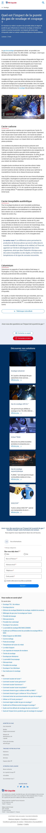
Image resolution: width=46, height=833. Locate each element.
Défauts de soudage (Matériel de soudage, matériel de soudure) (23, 610)
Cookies (20, 824)
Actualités (6, 775)
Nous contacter (7, 769)
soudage (22, 88)
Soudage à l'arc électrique (11, 668)
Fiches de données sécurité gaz (8, 742)
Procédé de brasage (9, 616)
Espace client (7, 761)
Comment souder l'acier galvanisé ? (14, 682)
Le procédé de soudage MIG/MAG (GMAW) (17, 628)
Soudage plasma (8, 607)
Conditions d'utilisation (28, 819)
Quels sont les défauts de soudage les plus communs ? (21, 708)
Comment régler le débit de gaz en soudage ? (17, 702)
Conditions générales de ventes (13, 822)
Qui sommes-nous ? (8, 778)
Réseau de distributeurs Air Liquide (7, 736)
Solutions (5, 751)
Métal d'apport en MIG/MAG (12, 636)
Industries (6, 754)
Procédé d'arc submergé (11, 622)
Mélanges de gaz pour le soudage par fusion (17, 613)
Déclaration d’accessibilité (33, 822)
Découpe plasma (8, 619)
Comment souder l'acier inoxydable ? (15, 687)
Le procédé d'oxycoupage (11, 659)
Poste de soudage (9, 642)
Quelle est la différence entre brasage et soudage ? (19, 705)
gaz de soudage (8, 50)
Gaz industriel (7, 726)
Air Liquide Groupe (9, 772)
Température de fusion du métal (13, 645)
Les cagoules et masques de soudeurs (15, 650)
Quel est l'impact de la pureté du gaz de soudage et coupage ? (23, 711)
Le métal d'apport (8, 647)
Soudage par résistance (10, 656)
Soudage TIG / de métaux (11, 604)
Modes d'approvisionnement (9, 730)
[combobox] (43, 3)
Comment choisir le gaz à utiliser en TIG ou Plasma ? (20, 693)
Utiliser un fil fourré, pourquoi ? (13, 699)
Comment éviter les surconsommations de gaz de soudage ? (22, 696)
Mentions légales (14, 819)
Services (5, 758)
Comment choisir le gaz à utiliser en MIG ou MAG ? (19, 690)
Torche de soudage (9, 653)
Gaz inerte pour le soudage (11, 671)
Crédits (26, 824)
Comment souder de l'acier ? (12, 679)
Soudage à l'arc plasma (10, 625)
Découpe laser (7, 662)
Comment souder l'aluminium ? (13, 685)
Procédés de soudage (10, 665)
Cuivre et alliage (8, 639)
